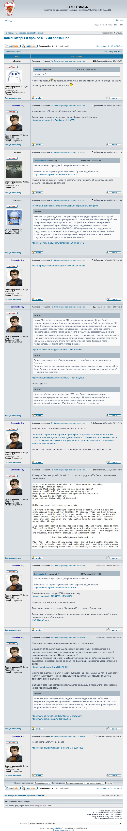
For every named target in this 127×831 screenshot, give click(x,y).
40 (119, 46)
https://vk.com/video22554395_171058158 (52, 596)
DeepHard (38, 69)
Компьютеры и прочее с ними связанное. (37, 38)
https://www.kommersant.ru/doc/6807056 (51, 719)
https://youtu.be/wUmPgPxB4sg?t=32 (50, 667)
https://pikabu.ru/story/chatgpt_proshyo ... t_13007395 (57, 748)
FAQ (119, 21)
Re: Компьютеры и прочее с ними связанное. (68, 61)
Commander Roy (41, 161)
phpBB (57, 828)
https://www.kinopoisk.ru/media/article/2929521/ (54, 120)
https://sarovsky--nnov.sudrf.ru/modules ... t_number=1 (58, 243)
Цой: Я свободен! (40, 620)
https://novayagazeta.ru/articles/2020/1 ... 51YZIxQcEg (58, 377)
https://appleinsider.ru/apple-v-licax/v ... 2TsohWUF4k (57, 349)
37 (112, 46)
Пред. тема (107, 52)
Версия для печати (13, 52)
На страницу (101, 46)
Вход (8, 21)
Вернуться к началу (13, 98)
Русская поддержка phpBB (63, 830)
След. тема (117, 52)
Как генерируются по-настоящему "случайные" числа (58, 265)
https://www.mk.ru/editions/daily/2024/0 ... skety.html (56, 716)
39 (117, 46)
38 (114, 46)
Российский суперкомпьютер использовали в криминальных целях (65, 206)
